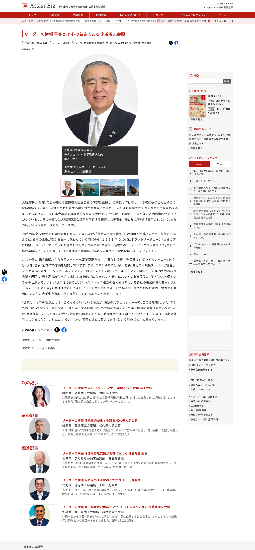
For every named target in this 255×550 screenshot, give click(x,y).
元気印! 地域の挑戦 (36, 42)
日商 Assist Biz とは (220, 21)
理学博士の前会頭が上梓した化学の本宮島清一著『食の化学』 (212, 262)
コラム (223, 15)
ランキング (35, 21)
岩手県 (136, 42)
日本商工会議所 (33, 547)
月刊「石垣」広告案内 (202, 380)
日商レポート (161, 15)
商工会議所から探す (169, 21)
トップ (32, 15)
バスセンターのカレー (113, 21)
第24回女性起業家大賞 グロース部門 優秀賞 (74, 21)
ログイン (210, 7)
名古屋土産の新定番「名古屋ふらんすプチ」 (212, 236)
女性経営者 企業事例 (202, 415)
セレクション (194, 15)
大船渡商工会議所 (94, 42)
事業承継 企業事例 (201, 401)
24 (199, 164)
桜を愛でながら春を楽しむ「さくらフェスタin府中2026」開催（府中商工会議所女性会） (212, 214)
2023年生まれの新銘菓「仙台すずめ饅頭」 (212, 246)
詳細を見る (197, 119)
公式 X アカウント (200, 389)
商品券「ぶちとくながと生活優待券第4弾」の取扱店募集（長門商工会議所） (212, 201)
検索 (226, 81)
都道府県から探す (195, 21)
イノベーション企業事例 (204, 396)
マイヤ (79, 42)
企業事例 (78, 15)
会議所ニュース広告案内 (204, 385)
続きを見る (197, 271)
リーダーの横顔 (61, 42)
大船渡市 (146, 42)
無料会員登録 (226, 7)
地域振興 (101, 15)
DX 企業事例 (197, 405)
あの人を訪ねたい (129, 15)
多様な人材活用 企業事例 (204, 419)
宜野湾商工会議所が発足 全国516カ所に (212, 226)
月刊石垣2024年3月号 (118, 42)
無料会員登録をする (202, 369)
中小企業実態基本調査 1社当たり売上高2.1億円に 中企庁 (212, 189)
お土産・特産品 (199, 410)
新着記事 (54, 15)
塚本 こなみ (199, 254)
